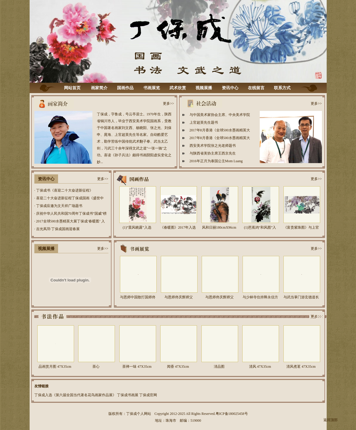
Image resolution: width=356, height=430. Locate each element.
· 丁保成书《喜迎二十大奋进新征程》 (63, 190)
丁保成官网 (148, 395)
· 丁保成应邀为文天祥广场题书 (58, 206)
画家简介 (99, 88)
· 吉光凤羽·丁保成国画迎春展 (57, 229)
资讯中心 (230, 88)
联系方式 (282, 88)
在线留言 (256, 88)
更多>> (168, 103)
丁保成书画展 (127, 395)
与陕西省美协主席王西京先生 (213, 153)
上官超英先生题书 (204, 122)
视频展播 (203, 88)
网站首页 (72, 88)
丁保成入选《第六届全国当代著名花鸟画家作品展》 (75, 395)
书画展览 (151, 88)
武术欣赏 (177, 88)
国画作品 (125, 88)
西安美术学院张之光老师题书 (213, 146)
